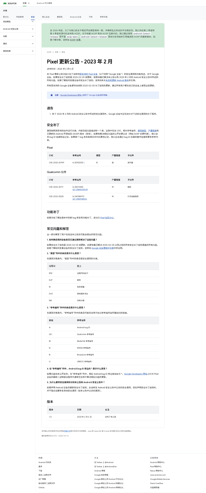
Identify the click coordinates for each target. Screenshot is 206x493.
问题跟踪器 (154, 487)
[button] (15, 22)
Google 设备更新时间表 (103, 248)
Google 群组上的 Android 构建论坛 (108, 483)
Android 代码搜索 (44, 3)
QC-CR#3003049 (80, 189)
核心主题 (46, 17)
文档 (5, 10)
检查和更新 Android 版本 (117, 80)
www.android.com (158, 475)
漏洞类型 (142, 130)
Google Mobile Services (160, 479)
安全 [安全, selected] (33, 17)
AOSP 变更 (75, 40)
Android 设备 (76, 17)
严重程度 (152, 130)
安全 (63, 52)
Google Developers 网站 (70, 95)
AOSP (49, 52)
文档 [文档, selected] (25, 3)
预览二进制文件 (44, 475)
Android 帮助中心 (157, 462)
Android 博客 (99, 471)
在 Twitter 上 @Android (103, 462)
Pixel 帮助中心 (156, 466)
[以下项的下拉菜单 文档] (30, 3)
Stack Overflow (156, 483)
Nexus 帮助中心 (156, 471)
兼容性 (60, 17)
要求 (40, 466)
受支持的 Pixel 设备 (89, 74)
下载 (40, 471)
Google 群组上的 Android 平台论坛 (108, 479)
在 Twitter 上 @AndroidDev (105, 466)
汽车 (91, 17)
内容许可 (67, 431)
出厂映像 (42, 479)
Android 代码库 (44, 462)
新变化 (6, 17)
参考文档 (103, 17)
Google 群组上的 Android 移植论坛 (108, 487)
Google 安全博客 (101, 475)
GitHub (41, 487)
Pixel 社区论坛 (107, 217)
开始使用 (20, 17)
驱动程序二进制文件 (46, 483)
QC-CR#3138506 (80, 199)
